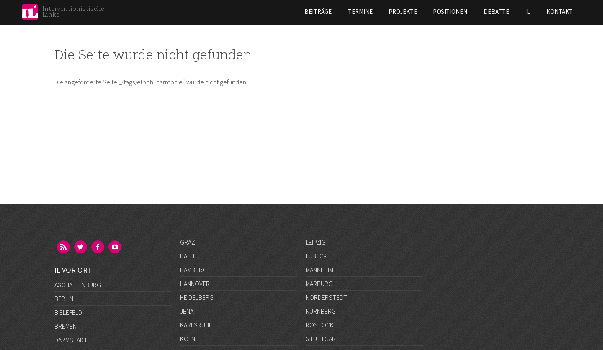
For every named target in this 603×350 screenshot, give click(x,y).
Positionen (381, 11)
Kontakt (490, 11)
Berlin (63, 256)
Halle (188, 256)
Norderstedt (326, 297)
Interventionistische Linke (73, 11)
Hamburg (193, 270)
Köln (187, 339)
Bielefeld (68, 270)
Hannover (195, 283)
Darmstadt (71, 297)
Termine (291, 11)
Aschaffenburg (77, 242)
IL (458, 11)
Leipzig (315, 242)
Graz (187, 242)
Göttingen (70, 339)
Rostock (320, 325)
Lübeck (316, 256)
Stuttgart (323, 339)
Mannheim (319, 270)
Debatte (427, 11)
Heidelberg (197, 297)
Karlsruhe (196, 325)
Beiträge (249, 11)
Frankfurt (70, 325)
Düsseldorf (72, 311)
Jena (186, 311)
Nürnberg (321, 311)
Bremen (65, 283)
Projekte (334, 11)
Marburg (319, 283)
